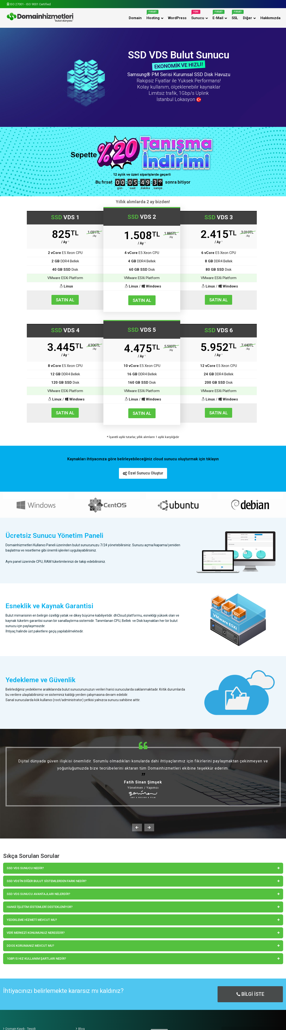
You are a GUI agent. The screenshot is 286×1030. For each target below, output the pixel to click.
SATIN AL (65, 299)
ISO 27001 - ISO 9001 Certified (29, 4)
